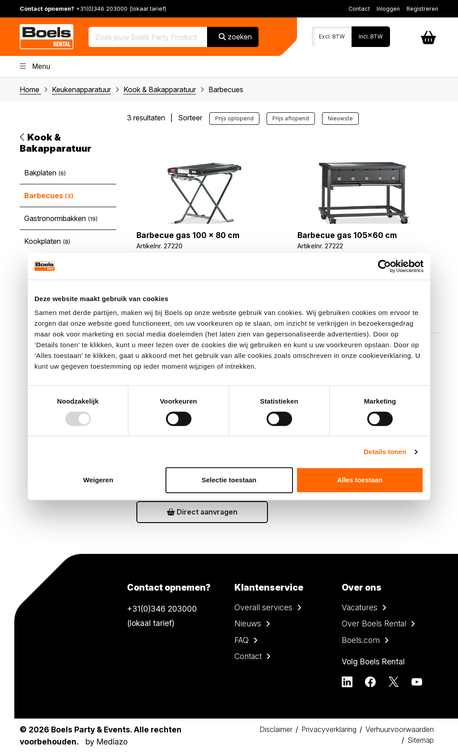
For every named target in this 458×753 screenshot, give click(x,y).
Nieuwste (340, 118)
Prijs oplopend (234, 118)
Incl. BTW (371, 36)
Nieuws (247, 623)
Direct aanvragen (202, 511)
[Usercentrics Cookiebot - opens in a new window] (384, 266)
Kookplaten (47, 241)
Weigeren (98, 480)
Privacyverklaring (328, 729)
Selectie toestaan (229, 480)
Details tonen (385, 451)
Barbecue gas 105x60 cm (347, 235)
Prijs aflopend (290, 118)
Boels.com (361, 640)
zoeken (235, 36)
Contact (359, 8)
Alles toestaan (360, 480)
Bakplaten (45, 172)
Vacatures (359, 607)
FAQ (241, 640)
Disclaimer (276, 729)
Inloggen (388, 8)
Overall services (263, 607)
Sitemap (420, 740)
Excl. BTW (332, 36)
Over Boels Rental (374, 623)
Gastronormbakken (61, 218)
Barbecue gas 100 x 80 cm (187, 235)
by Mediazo (106, 741)
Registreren (422, 8)
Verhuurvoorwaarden (399, 729)
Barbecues (48, 195)
